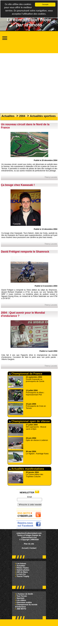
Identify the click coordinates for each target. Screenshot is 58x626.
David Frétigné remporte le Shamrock (25, 251)
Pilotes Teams (23, 568)
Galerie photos (23, 570)
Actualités (21, 566)
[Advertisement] (28, 81)
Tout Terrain (22, 596)
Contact (33, 548)
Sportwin (20, 598)
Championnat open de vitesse (29, 421)
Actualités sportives (43, 116)
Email (29, 497)
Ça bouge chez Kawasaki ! (18, 184)
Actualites (8, 116)
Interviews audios (24, 602)
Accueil (25, 548)
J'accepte (45, 4)
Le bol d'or (21, 574)
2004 (22, 116)
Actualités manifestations (26, 468)
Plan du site (29, 544)
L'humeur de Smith (25, 594)
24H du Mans (22, 572)
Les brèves (21, 564)
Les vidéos (21, 600)
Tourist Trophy (23, 576)
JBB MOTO (21, 609)
